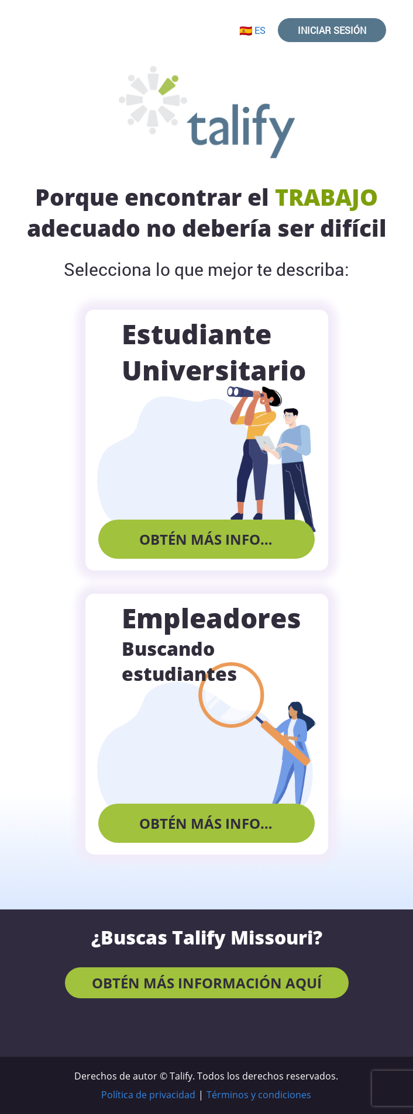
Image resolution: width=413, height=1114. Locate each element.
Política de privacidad (148, 1094)
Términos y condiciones (258, 1094)
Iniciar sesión (332, 30)
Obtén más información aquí (227, 539)
